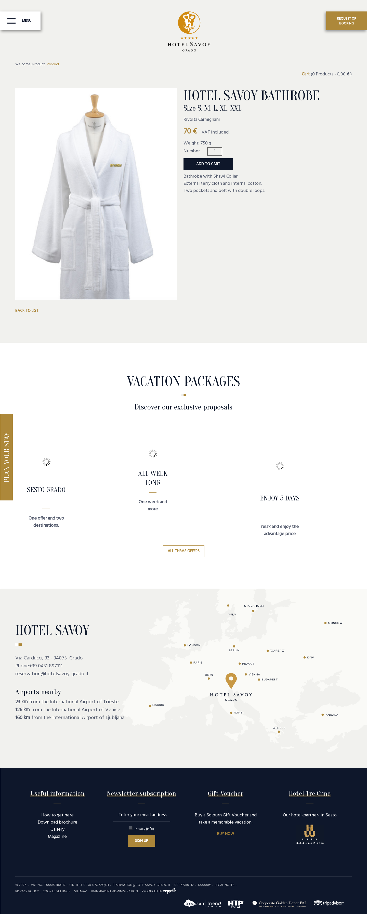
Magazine (57, 836)
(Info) (150, 829)
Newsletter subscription (141, 793)
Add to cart (208, 164)
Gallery (57, 829)
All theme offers (184, 551)
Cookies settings (56, 891)
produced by (159, 891)
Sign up (141, 841)
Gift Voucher (225, 793)
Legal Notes (224, 885)
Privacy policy (27, 891)
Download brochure (57, 822)
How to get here (57, 815)
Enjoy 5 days (279, 498)
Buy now (225, 834)
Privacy (144, 829)
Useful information (57, 793)
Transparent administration (114, 891)
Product (38, 64)
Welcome (22, 64)
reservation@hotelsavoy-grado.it (52, 674)
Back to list (26, 311)
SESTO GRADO (46, 490)
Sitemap (80, 891)
